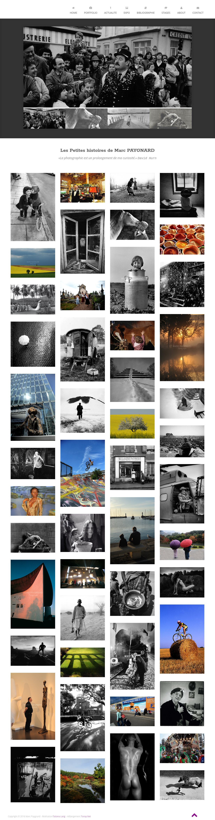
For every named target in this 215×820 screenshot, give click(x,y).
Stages (166, 9)
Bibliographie (146, 9)
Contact (197, 9)
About (181, 9)
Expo (127, 9)
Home (73, 9)
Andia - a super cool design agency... (25, 9)
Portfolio (90, 9)
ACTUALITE (110, 9)
